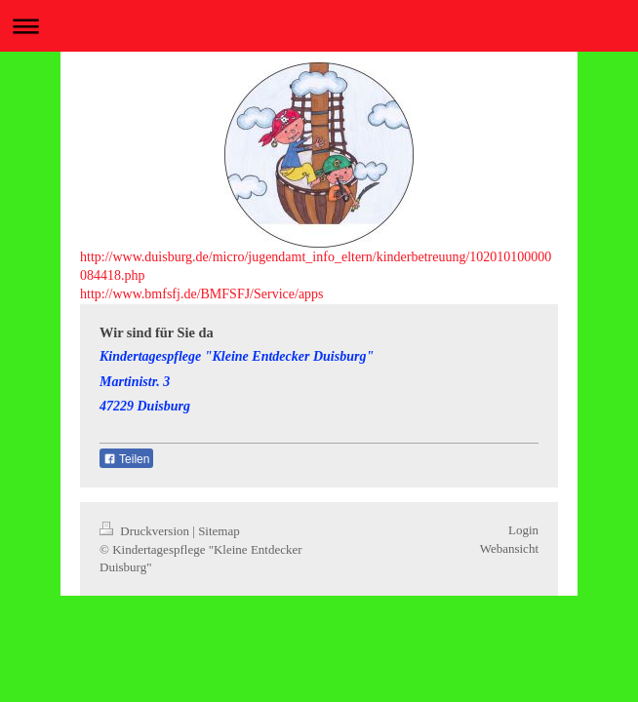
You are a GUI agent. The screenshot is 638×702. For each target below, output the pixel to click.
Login (523, 530)
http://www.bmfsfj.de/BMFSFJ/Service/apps (202, 294)
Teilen (126, 459)
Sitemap (219, 531)
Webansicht (509, 548)
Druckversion (146, 531)
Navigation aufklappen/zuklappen (319, 26)
